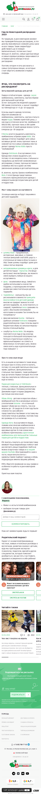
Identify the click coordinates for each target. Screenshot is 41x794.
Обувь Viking (7, 398)
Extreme (17, 403)
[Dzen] (18, 773)
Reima (5, 134)
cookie (21, 790)
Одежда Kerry (7, 423)
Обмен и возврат (8, 722)
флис (5, 282)
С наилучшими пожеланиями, (15, 499)
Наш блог (5, 726)
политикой (32, 700)
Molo (4, 175)
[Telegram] (29, 744)
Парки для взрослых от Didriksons (16, 384)
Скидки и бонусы (27, 722)
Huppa (10, 120)
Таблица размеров (27, 730)
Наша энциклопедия (28, 726)
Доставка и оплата (27, 718)
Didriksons (13, 153)
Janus (24, 307)
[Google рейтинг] (28, 782)
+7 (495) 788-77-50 (20, 745)
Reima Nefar (18, 331)
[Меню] (3, 19)
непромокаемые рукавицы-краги (17, 268)
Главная (6, 26)
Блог (13, 26)
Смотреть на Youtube (18, 598)
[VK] (23, 773)
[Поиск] (24, 19)
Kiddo (29, 136)
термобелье (8, 295)
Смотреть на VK (18, 593)
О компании (25, 735)
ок (27, 790)
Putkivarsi (23, 321)
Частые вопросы (8, 730)
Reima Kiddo (20, 146)
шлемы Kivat (8, 253)
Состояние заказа (8, 735)
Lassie (33, 95)
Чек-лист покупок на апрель (14, 638)
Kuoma (21, 318)
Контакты (5, 739)
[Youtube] (27, 773)
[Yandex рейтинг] (12, 782)
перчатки (23, 271)
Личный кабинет (8, 718)
